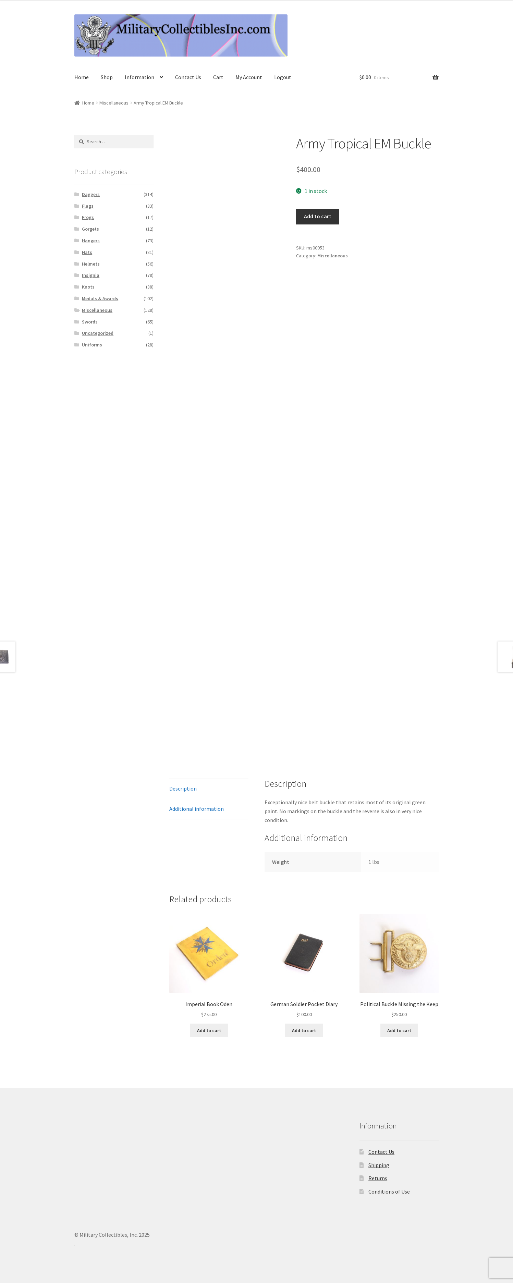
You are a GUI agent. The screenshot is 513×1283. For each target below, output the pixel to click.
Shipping (378, 1165)
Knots (88, 287)
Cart (218, 77)
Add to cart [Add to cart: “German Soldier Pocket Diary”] (304, 1030)
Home (81, 77)
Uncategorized (97, 333)
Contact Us (188, 77)
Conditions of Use (389, 1191)
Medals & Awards (100, 298)
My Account (248, 77)
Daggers (91, 194)
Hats (87, 252)
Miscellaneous (114, 103)
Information (139, 77)
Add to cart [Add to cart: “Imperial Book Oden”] (209, 1030)
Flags (88, 206)
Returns (377, 1178)
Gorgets (90, 229)
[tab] (208, 789)
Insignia (90, 275)
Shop (107, 77)
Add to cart (317, 216)
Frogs (88, 217)
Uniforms (92, 345)
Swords (90, 322)
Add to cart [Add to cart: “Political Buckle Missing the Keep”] (399, 1030)
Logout (282, 77)
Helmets (91, 264)
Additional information (196, 808)
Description (183, 788)
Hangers (91, 240)
